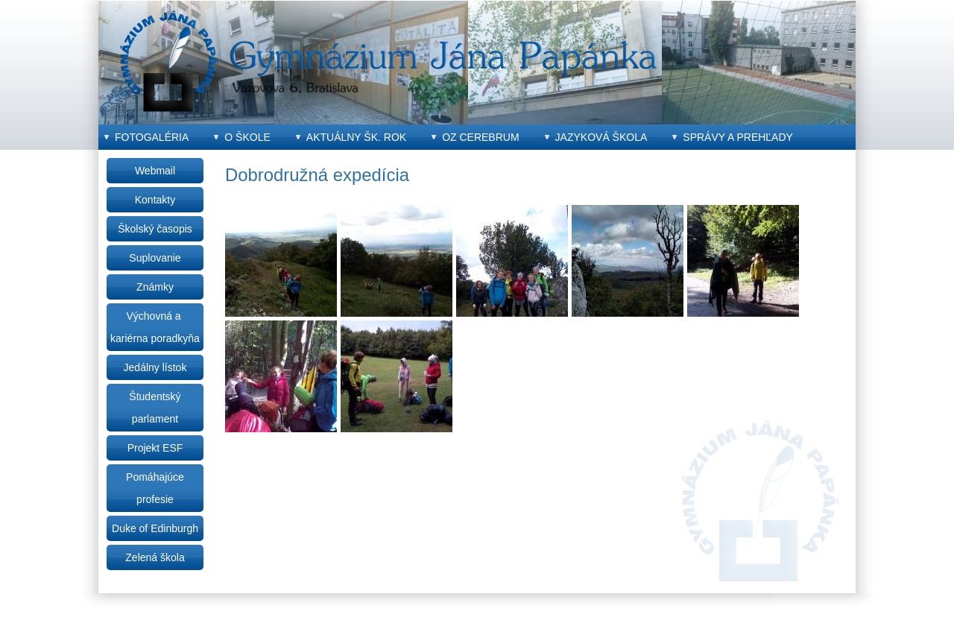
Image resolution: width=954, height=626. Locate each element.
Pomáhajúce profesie (155, 488)
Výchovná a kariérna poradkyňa (155, 327)
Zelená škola (154, 557)
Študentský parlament (154, 408)
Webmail (155, 171)
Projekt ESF (155, 448)
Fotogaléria (152, 137)
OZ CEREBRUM (480, 137)
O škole (247, 137)
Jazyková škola (601, 137)
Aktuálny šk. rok (356, 137)
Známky (155, 287)
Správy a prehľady (738, 137)
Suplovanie (154, 258)
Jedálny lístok (155, 367)
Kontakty (155, 200)
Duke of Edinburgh (155, 528)
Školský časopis (155, 229)
